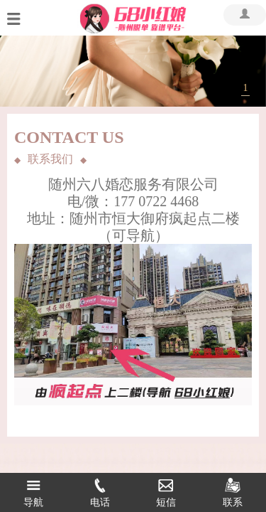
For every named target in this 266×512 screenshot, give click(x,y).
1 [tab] (245, 87)
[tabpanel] (133, 71)
